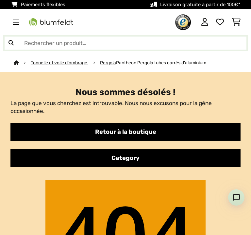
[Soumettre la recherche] (11, 43)
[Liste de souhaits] (220, 22)
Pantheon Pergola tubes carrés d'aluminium (161, 62)
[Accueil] (22, 62)
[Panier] (236, 22)
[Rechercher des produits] (125, 43)
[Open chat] (236, 197)
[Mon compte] (204, 22)
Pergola (108, 62)
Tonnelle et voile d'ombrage (59, 62)
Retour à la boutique (125, 131)
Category (125, 158)
